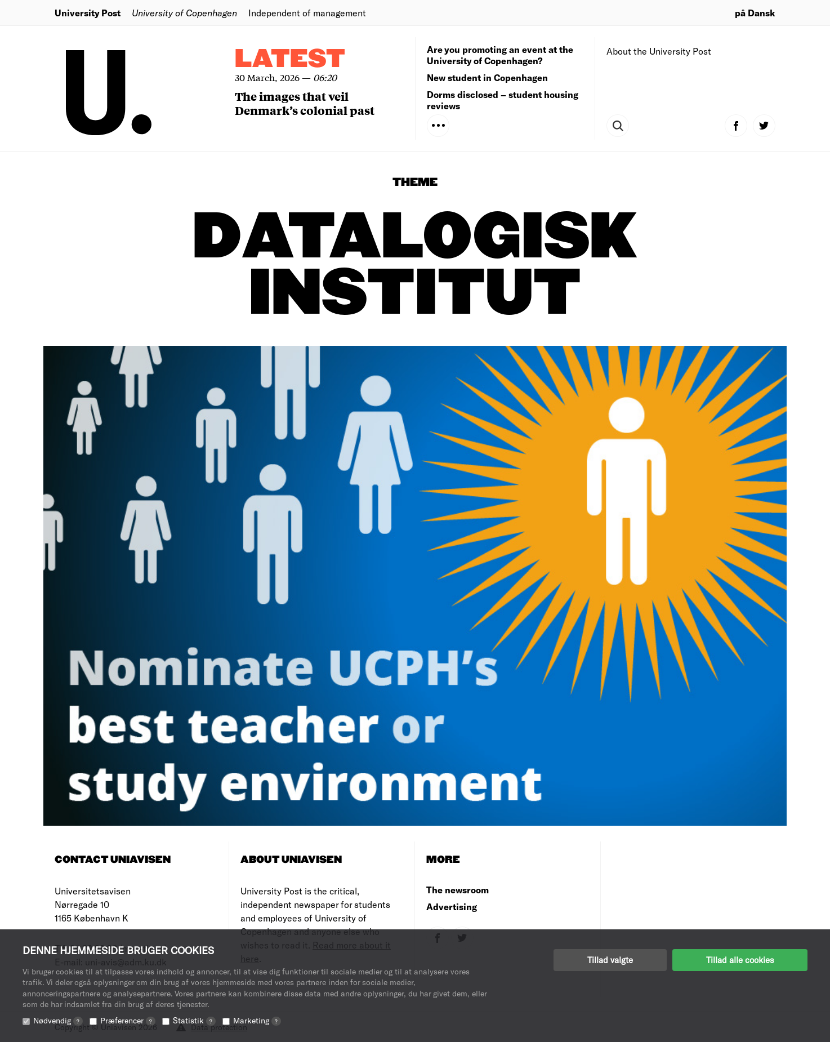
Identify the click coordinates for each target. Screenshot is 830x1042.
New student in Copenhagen (487, 77)
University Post (88, 12)
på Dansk (755, 12)
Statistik (194, 1020)
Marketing (257, 1020)
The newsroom (457, 889)
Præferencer (127, 1020)
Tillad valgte (610, 960)
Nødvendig (58, 1020)
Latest (290, 59)
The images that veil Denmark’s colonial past (304, 103)
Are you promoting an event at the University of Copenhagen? (500, 55)
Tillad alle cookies (740, 960)
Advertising (451, 906)
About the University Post (658, 51)
